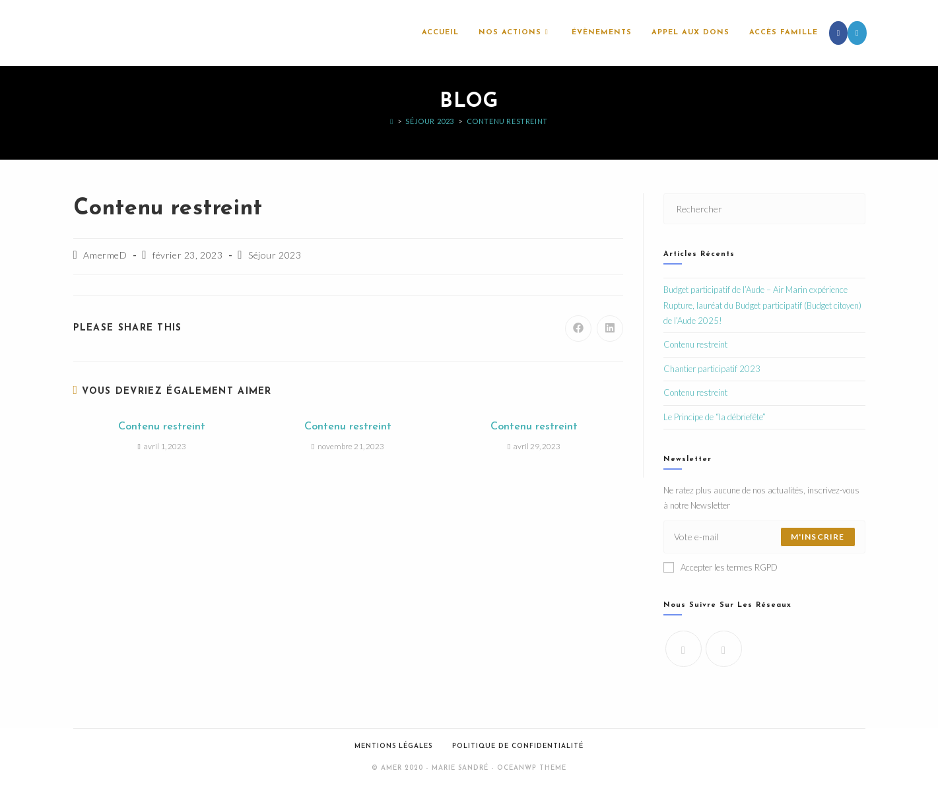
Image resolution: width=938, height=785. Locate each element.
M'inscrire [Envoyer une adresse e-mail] (818, 537)
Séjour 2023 (275, 255)
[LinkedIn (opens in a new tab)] (857, 33)
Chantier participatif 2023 (711, 368)
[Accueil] (391, 121)
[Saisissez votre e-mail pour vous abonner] (764, 536)
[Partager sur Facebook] (578, 328)
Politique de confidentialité (518, 746)
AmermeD (105, 255)
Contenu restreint (507, 121)
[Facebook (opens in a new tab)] (838, 33)
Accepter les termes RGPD (720, 567)
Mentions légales (393, 746)
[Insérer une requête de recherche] (764, 208)
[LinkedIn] (724, 649)
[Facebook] (683, 649)
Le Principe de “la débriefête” (714, 417)
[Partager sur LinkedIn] (610, 328)
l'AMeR (97, 32)
